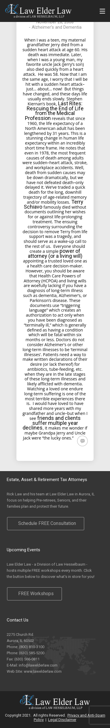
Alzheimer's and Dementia (57, 27)
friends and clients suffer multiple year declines (51, 423)
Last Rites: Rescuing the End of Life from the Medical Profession (54, 110)
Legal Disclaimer (62, 719)
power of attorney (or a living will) (55, 253)
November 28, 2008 (55, 22)
